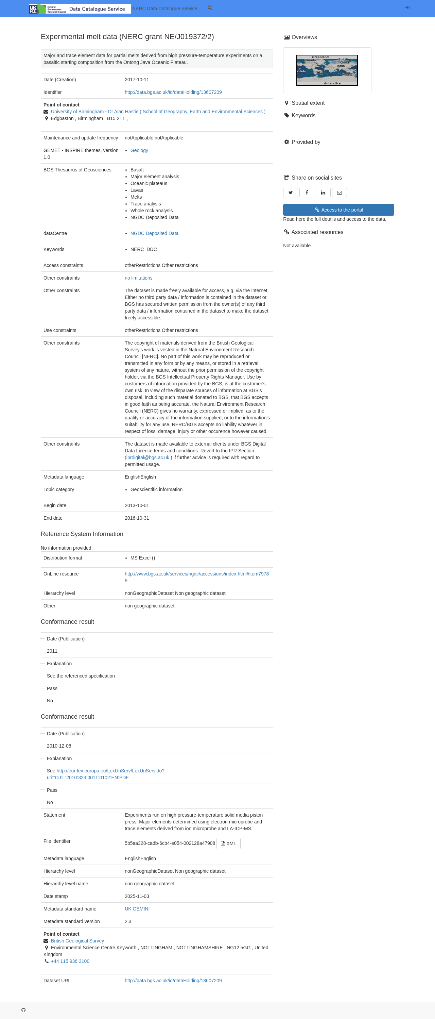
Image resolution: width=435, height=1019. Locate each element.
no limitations (139, 278)
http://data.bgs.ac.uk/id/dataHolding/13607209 (173, 92)
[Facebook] (306, 192)
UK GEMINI (137, 909)
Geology (139, 150)
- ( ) (158, 111)
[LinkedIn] (323, 192)
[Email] (339, 192)
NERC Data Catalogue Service (113, 9)
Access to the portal (338, 210)
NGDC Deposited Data (154, 233)
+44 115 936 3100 (70, 961)
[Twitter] (290, 192)
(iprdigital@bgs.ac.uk (147, 457)
